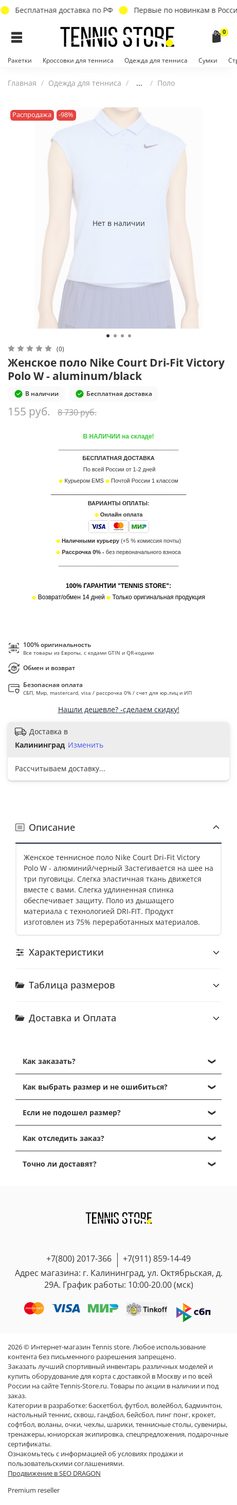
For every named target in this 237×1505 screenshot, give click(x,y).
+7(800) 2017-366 (79, 1258)
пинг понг (172, 1415)
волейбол (166, 1405)
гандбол (110, 1415)
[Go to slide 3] (122, 335)
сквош (84, 1415)
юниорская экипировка (85, 1434)
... (139, 83)
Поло (166, 83)
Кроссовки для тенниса (78, 60)
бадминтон (203, 1405)
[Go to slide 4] (129, 335)
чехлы (94, 1424)
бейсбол (139, 1415)
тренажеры (26, 1434)
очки (73, 1424)
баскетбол (104, 1405)
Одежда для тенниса (156, 60)
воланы (50, 1424)
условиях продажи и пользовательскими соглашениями (95, 1459)
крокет (203, 1415)
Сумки (207, 60)
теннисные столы (163, 1424)
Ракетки (20, 60)
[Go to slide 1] (108, 335)
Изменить (85, 745)
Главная (22, 83)
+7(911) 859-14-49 (157, 1258)
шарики (120, 1424)
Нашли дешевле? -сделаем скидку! (118, 709)
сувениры (210, 1424)
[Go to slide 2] (115, 335)
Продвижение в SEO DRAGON (54, 1473)
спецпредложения (155, 1434)
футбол (136, 1405)
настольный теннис (39, 1415)
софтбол (21, 1424)
